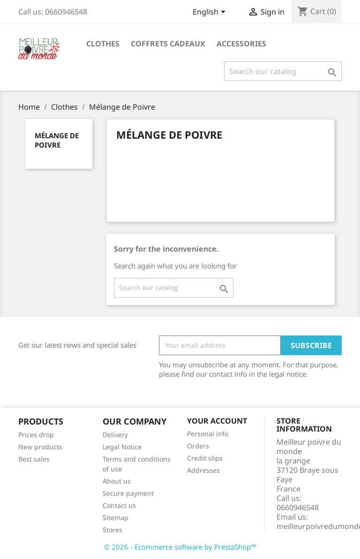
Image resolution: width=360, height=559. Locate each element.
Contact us (119, 505)
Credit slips (205, 458)
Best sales (34, 459)
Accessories (241, 43)
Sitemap (115, 517)
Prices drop (36, 434)
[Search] (283, 71)
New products (40, 446)
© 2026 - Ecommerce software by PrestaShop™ (180, 547)
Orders (198, 445)
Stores (112, 529)
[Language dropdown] (211, 12)
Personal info (207, 433)
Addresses (203, 470)
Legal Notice (122, 446)
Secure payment (128, 493)
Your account (217, 421)
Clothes (103, 43)
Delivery (115, 434)
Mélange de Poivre (57, 140)
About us (117, 481)
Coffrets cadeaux (168, 43)
